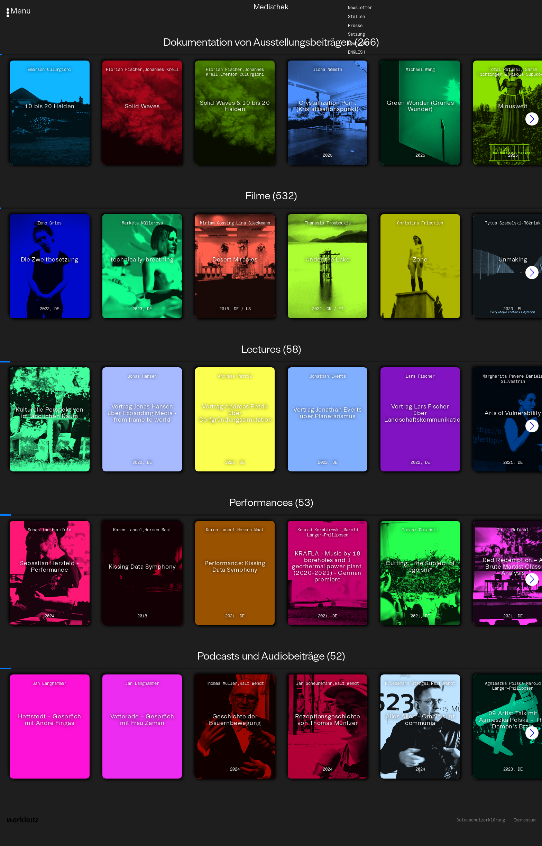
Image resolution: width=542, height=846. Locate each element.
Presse (355, 25)
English (356, 52)
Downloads (359, 43)
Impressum (524, 820)
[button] (532, 119)
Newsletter (360, 7)
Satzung (356, 34)
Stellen (356, 16)
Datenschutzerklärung (481, 820)
